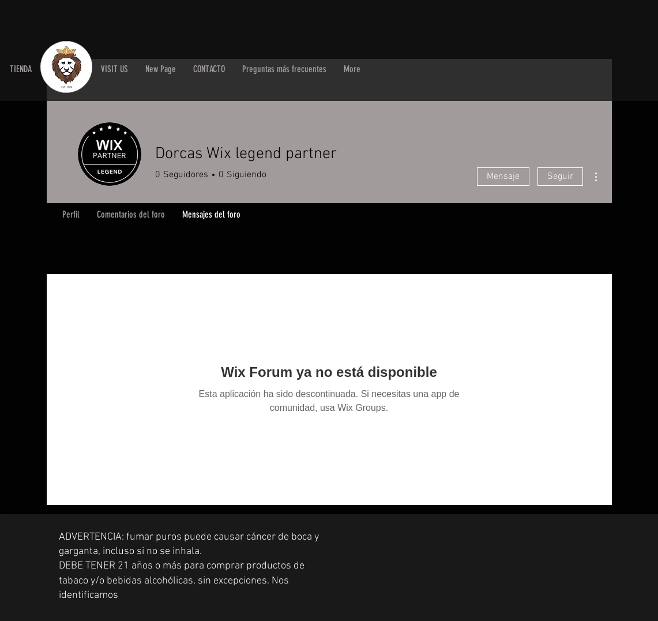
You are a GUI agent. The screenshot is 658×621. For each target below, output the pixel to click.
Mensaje (503, 176)
